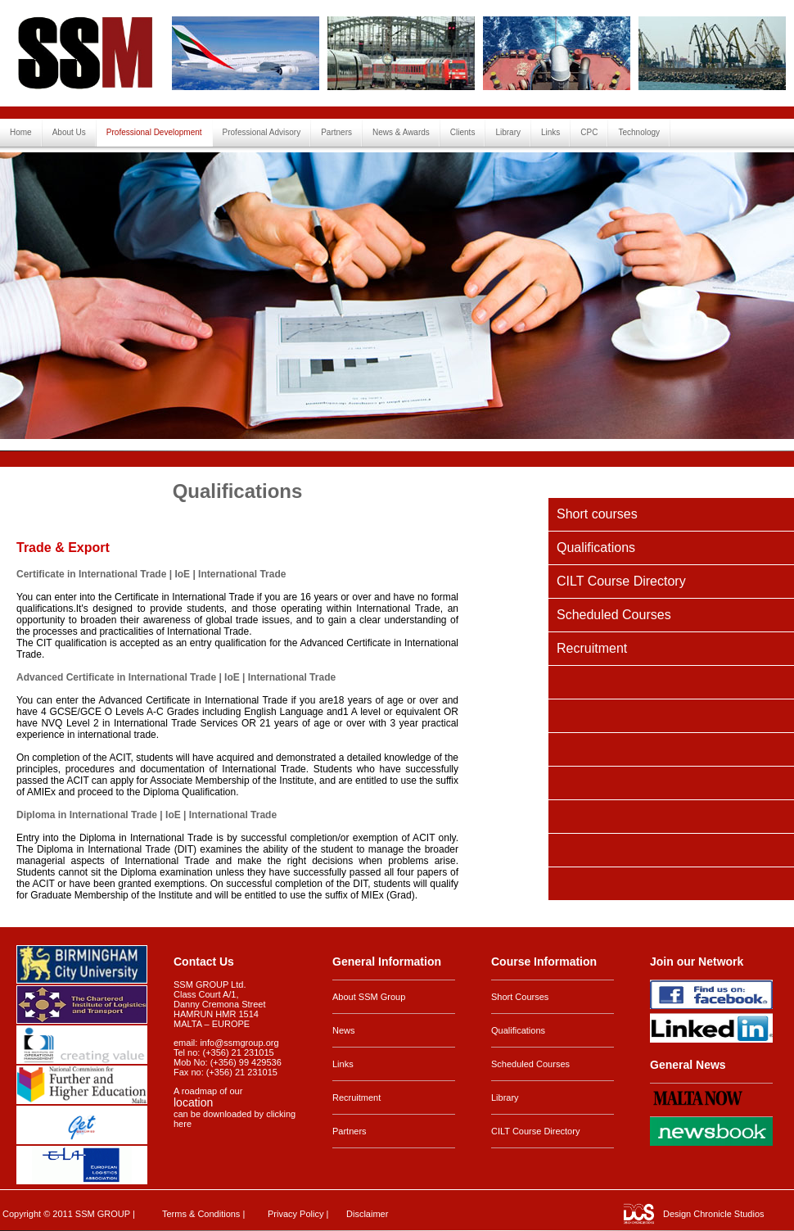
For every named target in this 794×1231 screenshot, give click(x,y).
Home (21, 132)
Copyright (21, 1214)
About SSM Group (368, 997)
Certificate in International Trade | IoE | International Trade (151, 574)
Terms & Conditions (201, 1214)
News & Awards (401, 132)
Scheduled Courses (614, 615)
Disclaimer (367, 1214)
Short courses (597, 514)
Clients (463, 132)
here (183, 1124)
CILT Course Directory (621, 581)
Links (550, 132)
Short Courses (519, 997)
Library (508, 132)
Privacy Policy (295, 1214)
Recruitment (592, 648)
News (343, 1030)
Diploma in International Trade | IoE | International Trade (146, 815)
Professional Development (154, 132)
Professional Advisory (262, 132)
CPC (589, 132)
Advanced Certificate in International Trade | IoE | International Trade (176, 677)
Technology (639, 132)
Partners (336, 132)
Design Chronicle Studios (714, 1214)
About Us (69, 132)
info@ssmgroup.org (239, 1043)
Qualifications (596, 547)
